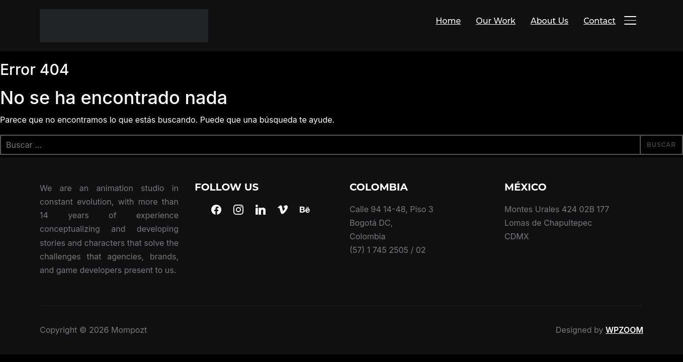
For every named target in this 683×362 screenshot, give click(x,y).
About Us (549, 21)
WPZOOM (624, 330)
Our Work (496, 21)
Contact (599, 21)
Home (448, 21)
